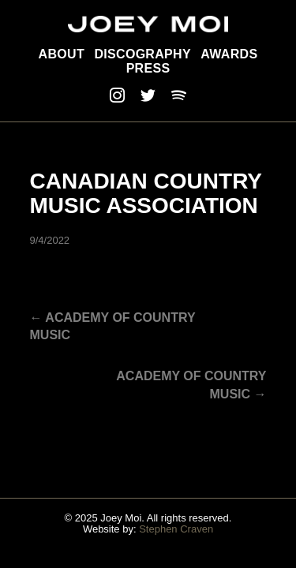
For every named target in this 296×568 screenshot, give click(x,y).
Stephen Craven (176, 529)
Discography (142, 54)
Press (148, 68)
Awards (228, 54)
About (61, 54)
